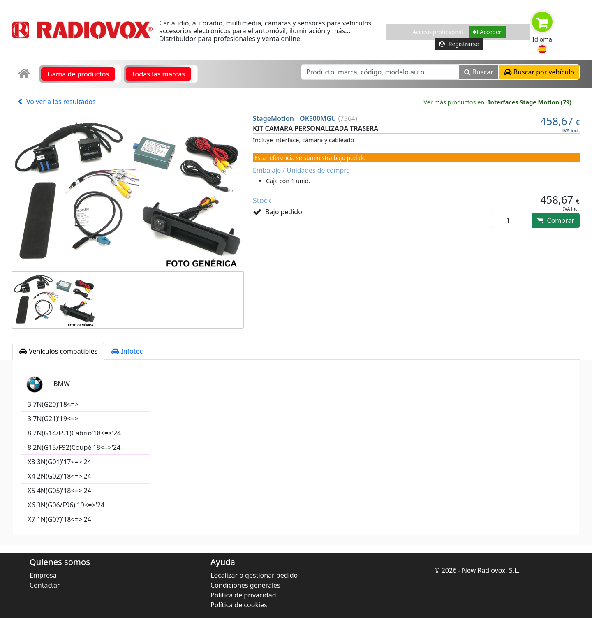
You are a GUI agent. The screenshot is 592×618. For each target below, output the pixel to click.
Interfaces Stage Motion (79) (529, 102)
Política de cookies (238, 604)
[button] (542, 49)
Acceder (487, 32)
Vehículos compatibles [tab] (58, 351)
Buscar (478, 71)
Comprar (555, 220)
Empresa (43, 575)
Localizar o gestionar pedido (254, 575)
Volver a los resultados (57, 101)
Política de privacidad (243, 594)
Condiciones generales (245, 585)
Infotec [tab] (127, 351)
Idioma (542, 39)
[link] (24, 73)
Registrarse (459, 44)
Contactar (45, 585)
